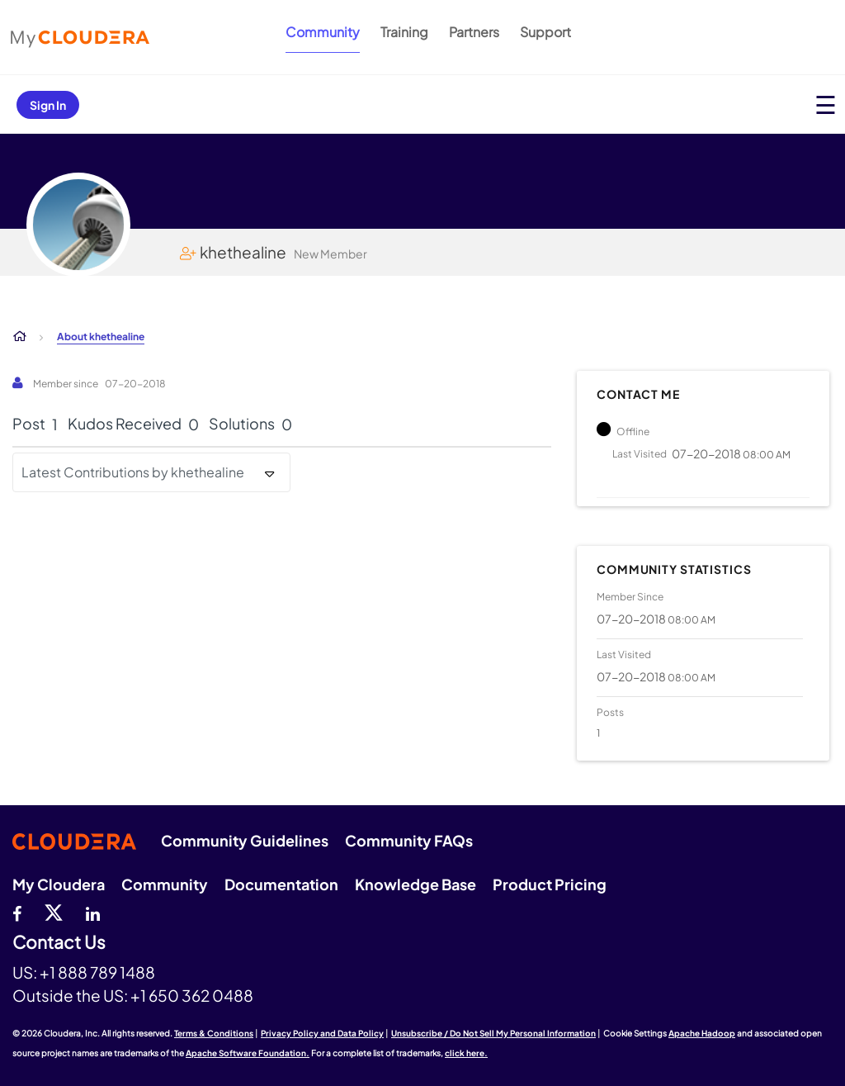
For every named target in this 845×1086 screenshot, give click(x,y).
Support (545, 31)
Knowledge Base (415, 884)
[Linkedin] (93, 911)
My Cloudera (58, 884)
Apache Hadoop (701, 1033)
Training (404, 31)
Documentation (281, 884)
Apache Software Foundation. (247, 1053)
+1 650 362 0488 (191, 995)
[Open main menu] (825, 104)
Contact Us (59, 942)
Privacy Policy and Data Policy (322, 1033)
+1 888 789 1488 (97, 972)
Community (323, 31)
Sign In (48, 104)
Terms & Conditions (213, 1033)
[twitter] (53, 911)
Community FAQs (409, 840)
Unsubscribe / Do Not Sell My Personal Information (493, 1033)
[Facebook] (16, 911)
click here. (466, 1053)
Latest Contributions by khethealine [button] (132, 472)
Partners (474, 31)
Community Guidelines (244, 840)
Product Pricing (550, 884)
